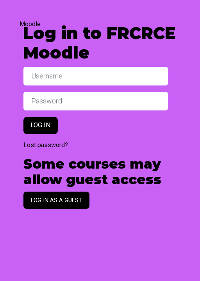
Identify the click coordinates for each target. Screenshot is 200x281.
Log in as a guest (56, 200)
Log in (40, 125)
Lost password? (45, 145)
